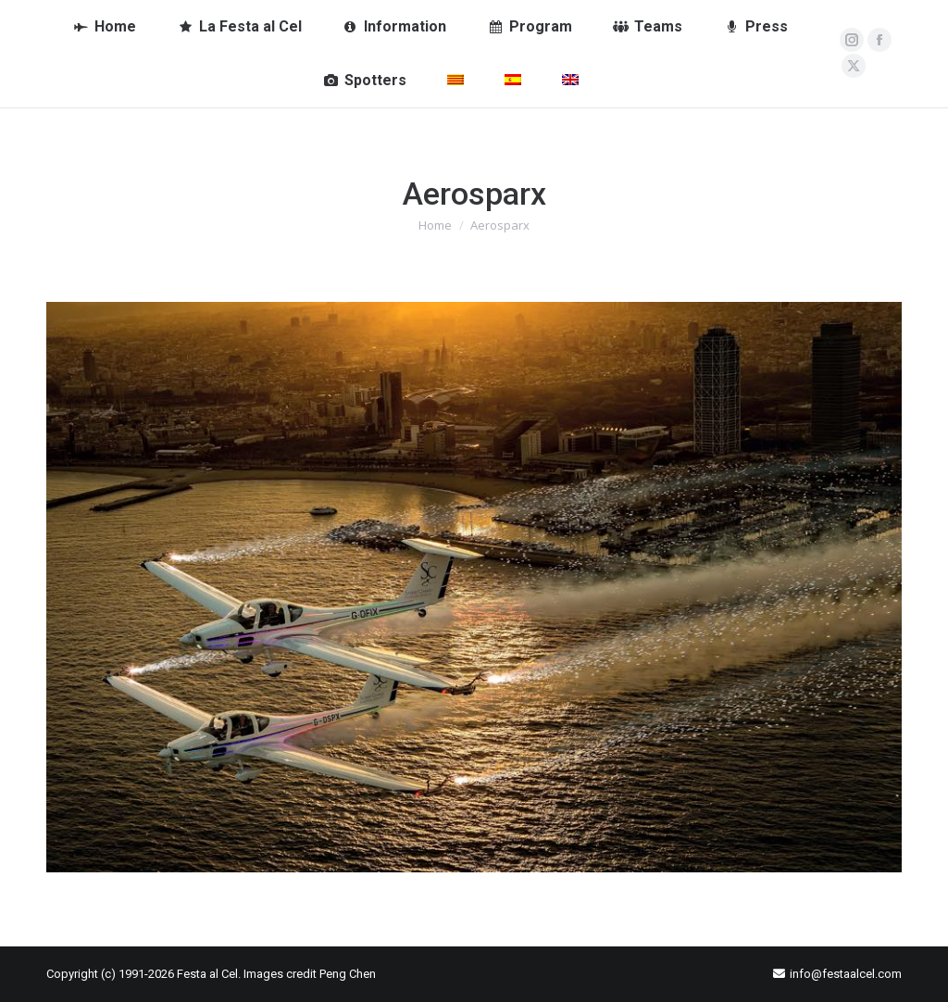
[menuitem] (455, 81)
